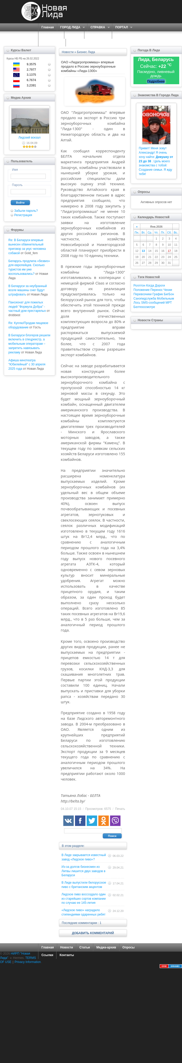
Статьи (84, 947)
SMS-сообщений (153, 302)
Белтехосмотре (144, 307)
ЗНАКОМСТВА (98, 35)
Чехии (167, 290)
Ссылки (47, 955)
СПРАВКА (98, 27)
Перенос (156, 290)
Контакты (66, 955)
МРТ (168, 302)
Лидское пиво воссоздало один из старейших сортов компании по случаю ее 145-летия (84, 899)
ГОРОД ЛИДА (71, 27)
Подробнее (156, 81)
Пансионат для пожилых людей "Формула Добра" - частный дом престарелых (27, 307)
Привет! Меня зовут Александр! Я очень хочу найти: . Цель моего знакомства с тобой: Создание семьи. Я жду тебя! (156, 161)
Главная (47, 27)
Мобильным (165, 298)
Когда (150, 285)
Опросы (129, 947)
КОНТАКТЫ (77, 42)
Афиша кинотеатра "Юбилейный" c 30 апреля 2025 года (27, 365)
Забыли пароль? (26, 211)
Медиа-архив (106, 947)
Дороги (160, 285)
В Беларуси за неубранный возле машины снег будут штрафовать (27, 290)
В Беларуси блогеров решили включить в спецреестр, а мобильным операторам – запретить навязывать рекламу (29, 343)
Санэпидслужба (144, 298)
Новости (66, 947)
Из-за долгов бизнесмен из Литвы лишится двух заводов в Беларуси (83, 871)
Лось (136, 302)
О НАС (73, 35)
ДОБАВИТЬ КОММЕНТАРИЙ (93, 933)
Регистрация (23, 215)
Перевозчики (142, 294)
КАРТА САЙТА (52, 42)
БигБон (169, 294)
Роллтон (139, 285)
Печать (120, 809)
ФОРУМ (121, 35)
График (158, 294)
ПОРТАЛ (122, 27)
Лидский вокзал (29, 137)
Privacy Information (28, 962)
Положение (141, 290)
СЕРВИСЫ (50, 35)
